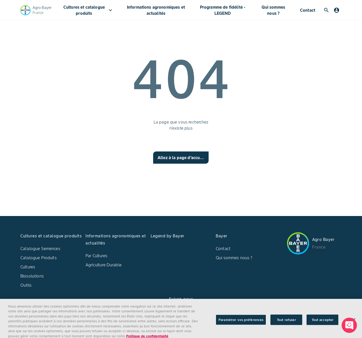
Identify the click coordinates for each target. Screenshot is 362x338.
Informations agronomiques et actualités (156, 10)
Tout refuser (286, 324)
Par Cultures (96, 255)
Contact (307, 10)
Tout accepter (323, 324)
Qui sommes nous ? (273, 10)
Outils (26, 285)
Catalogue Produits (38, 257)
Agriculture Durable (103, 264)
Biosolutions (32, 276)
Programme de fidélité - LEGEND (222, 10)
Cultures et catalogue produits (88, 10)
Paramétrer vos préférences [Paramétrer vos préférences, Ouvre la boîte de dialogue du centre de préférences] (241, 324)
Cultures (27, 266)
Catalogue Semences (40, 248)
